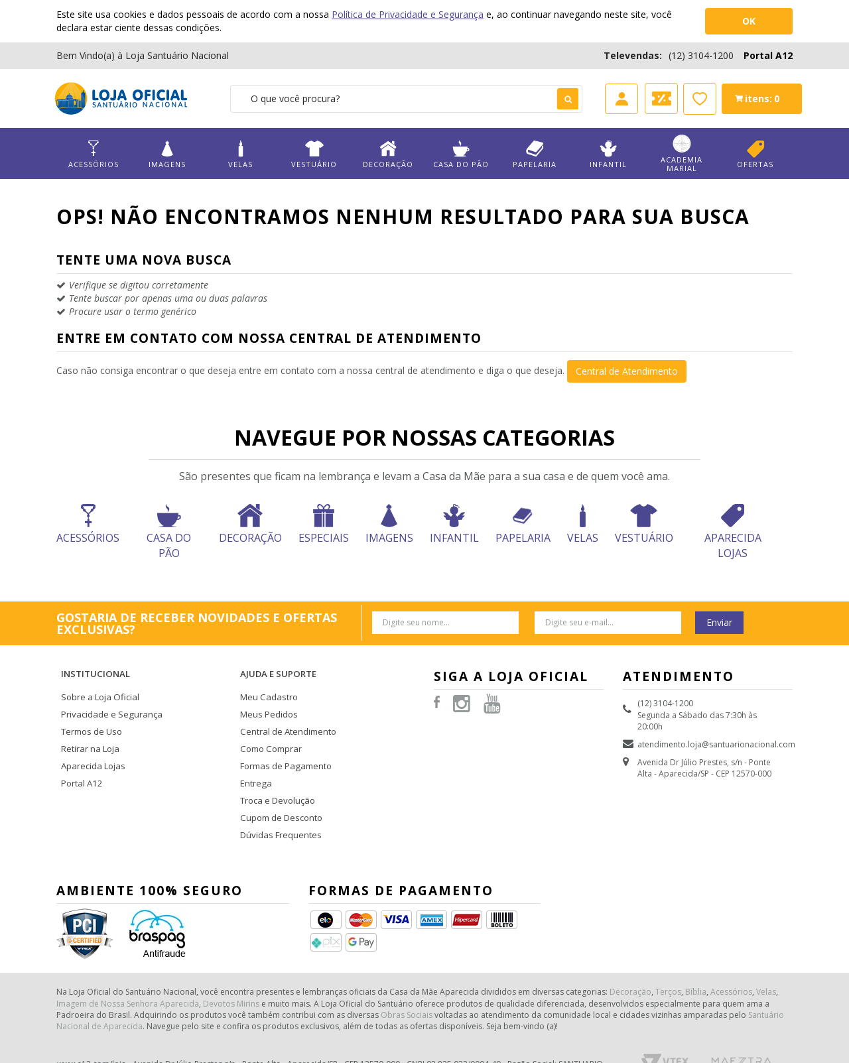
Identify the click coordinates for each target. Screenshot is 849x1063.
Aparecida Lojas (91, 743)
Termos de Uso (90, 712)
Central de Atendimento (627, 371)
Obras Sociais (406, 983)
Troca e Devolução (275, 775)
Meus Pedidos (266, 697)
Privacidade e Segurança (107, 697)
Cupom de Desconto (279, 790)
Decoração (387, 154)
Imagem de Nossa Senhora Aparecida (127, 971)
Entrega (254, 759)
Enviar (719, 622)
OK (748, 21)
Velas (241, 154)
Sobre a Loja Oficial (97, 681)
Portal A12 (768, 55)
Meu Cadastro (266, 681)
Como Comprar (270, 728)
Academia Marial (682, 154)
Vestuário (314, 154)
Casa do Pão (461, 154)
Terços (668, 960)
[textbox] (406, 99)
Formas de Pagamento (283, 743)
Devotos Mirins (231, 971)
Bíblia (695, 960)
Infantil (608, 154)
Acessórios (93, 154)
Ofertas (755, 154)
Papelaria (534, 154)
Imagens (167, 154)
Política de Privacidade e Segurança (408, 14)
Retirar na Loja (88, 728)
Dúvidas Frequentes (277, 806)
